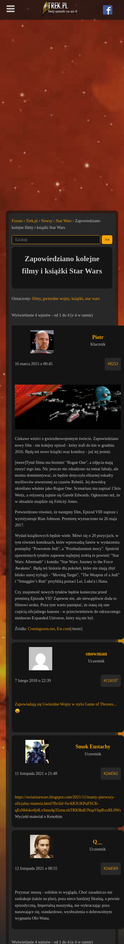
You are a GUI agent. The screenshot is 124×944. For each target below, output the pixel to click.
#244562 (111, 773)
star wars (92, 298)
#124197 (111, 680)
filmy (36, 298)
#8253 (113, 364)
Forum (17, 221)
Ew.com (63, 629)
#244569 (111, 868)
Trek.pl (32, 221)
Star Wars (63, 221)
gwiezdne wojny (56, 298)
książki (77, 298)
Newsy (47, 221)
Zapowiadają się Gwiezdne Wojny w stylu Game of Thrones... (65, 704)
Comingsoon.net (41, 629)
